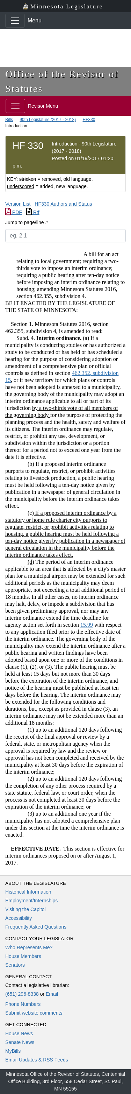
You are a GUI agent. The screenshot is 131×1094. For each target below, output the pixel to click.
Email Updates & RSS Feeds (36, 1060)
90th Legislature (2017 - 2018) (48, 119)
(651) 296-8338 (22, 994)
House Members (23, 956)
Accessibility (18, 918)
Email (52, 994)
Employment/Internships (31, 900)
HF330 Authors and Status (63, 204)
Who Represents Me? (28, 947)
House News (19, 1033)
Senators (15, 965)
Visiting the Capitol (25, 909)
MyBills (13, 1051)
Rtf (32, 212)
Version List (17, 204)
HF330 (88, 119)
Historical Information (28, 892)
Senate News (19, 1042)
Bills (9, 119)
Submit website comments (33, 1013)
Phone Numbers (23, 1004)
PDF (13, 212)
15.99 (86, 625)
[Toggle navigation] (15, 21)
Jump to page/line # (26, 222)
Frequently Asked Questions (35, 927)
